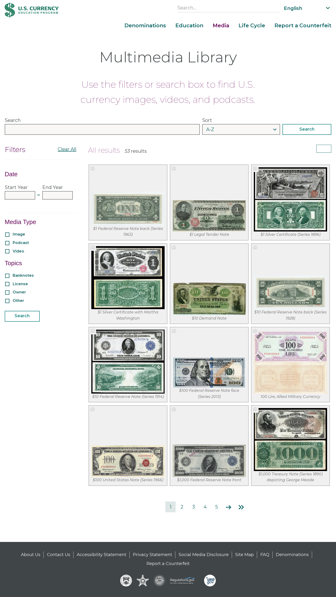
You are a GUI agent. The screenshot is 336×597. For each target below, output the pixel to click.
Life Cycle (252, 25)
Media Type (20, 221)
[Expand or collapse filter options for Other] (79, 300)
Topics (13, 263)
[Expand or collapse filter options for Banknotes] (79, 275)
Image (18, 234)
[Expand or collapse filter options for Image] (79, 234)
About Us (30, 554)
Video (18, 251)
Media (221, 25)
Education (189, 25)
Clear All (67, 149)
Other (18, 300)
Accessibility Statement (101, 554)
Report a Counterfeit (302, 25)
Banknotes (23, 275)
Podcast (20, 242)
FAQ (264, 554)
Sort (207, 120)
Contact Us (58, 554)
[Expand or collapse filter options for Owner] (79, 292)
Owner (19, 292)
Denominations (145, 25)
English (293, 8)
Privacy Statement (152, 554)
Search (13, 120)
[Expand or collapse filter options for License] (79, 283)
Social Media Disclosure (204, 554)
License (20, 284)
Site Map (244, 554)
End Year (52, 187)
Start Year (16, 187)
